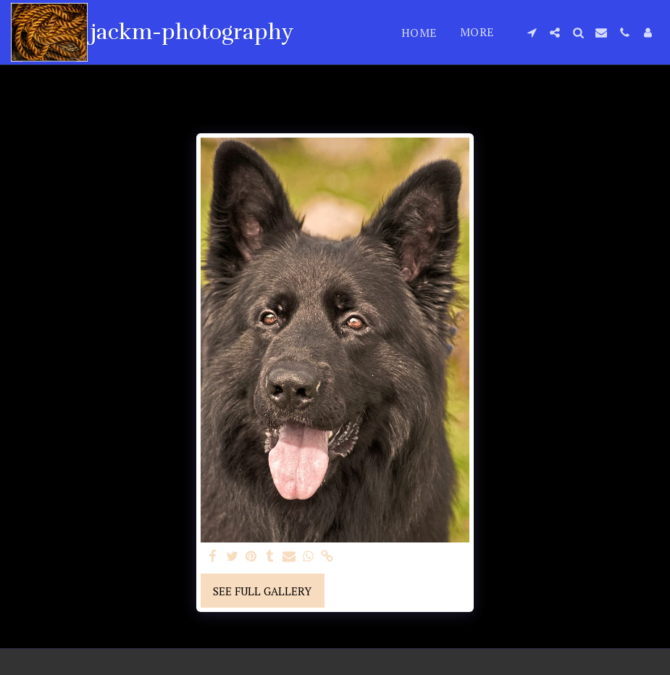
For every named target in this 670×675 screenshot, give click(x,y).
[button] (532, 32)
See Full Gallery (262, 591)
